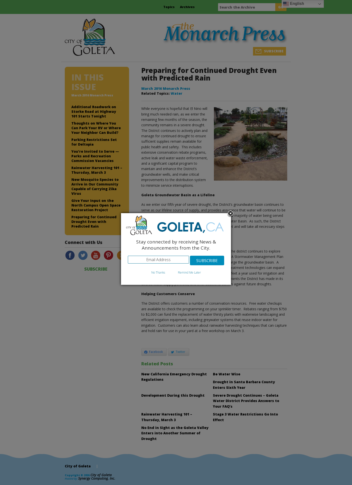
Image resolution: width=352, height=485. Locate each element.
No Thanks (158, 272)
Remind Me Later (189, 272)
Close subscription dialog (230, 214)
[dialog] (176, 249)
